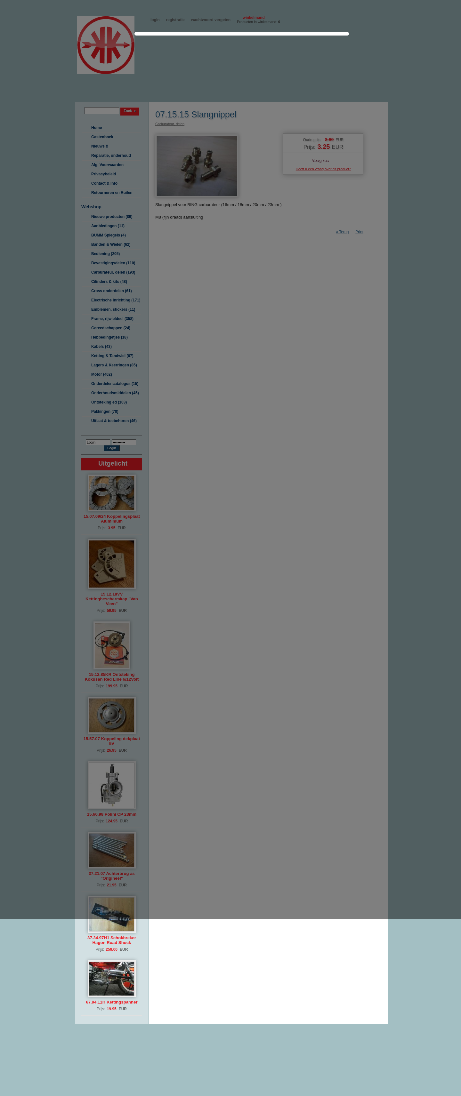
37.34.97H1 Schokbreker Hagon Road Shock (111, 940)
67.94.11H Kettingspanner (111, 1002)
